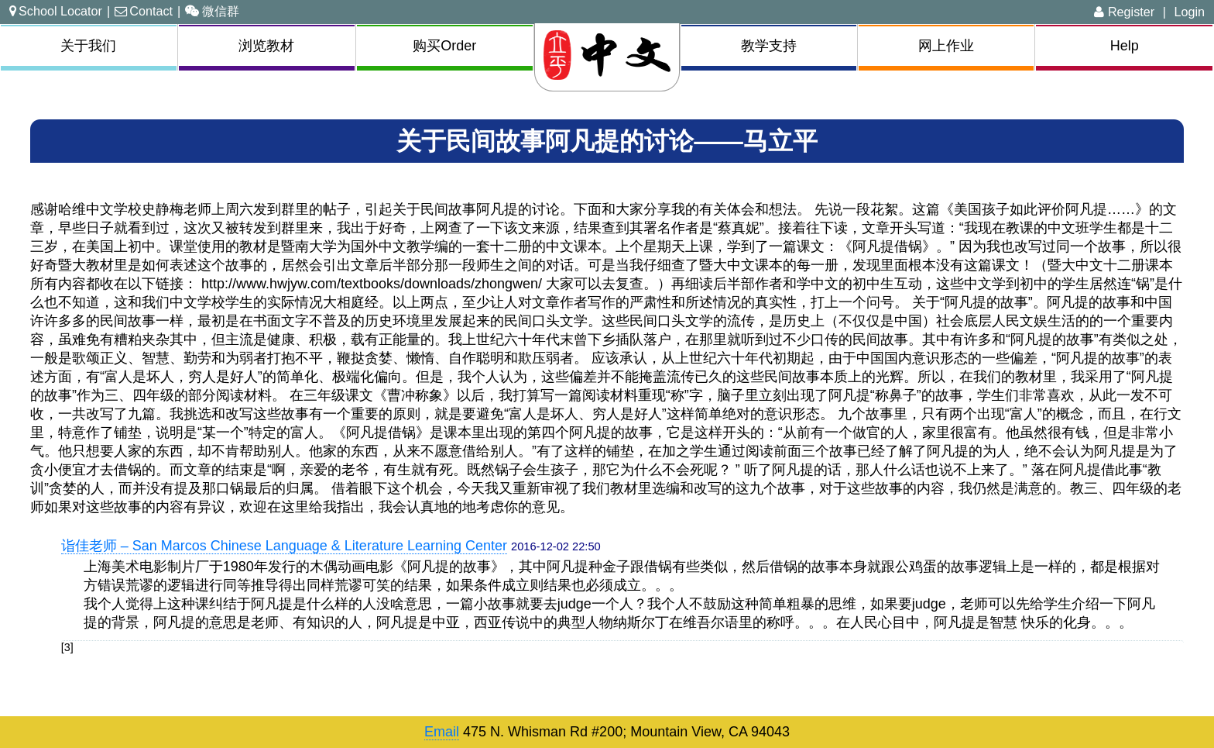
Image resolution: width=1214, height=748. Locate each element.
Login (1189, 12)
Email (441, 731)
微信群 (212, 11)
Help (1124, 45)
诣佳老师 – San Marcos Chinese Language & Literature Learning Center (284, 545)
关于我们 (88, 45)
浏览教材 (266, 45)
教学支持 (769, 45)
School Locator (55, 11)
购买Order (444, 45)
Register (1124, 12)
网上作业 (946, 45)
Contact (144, 11)
